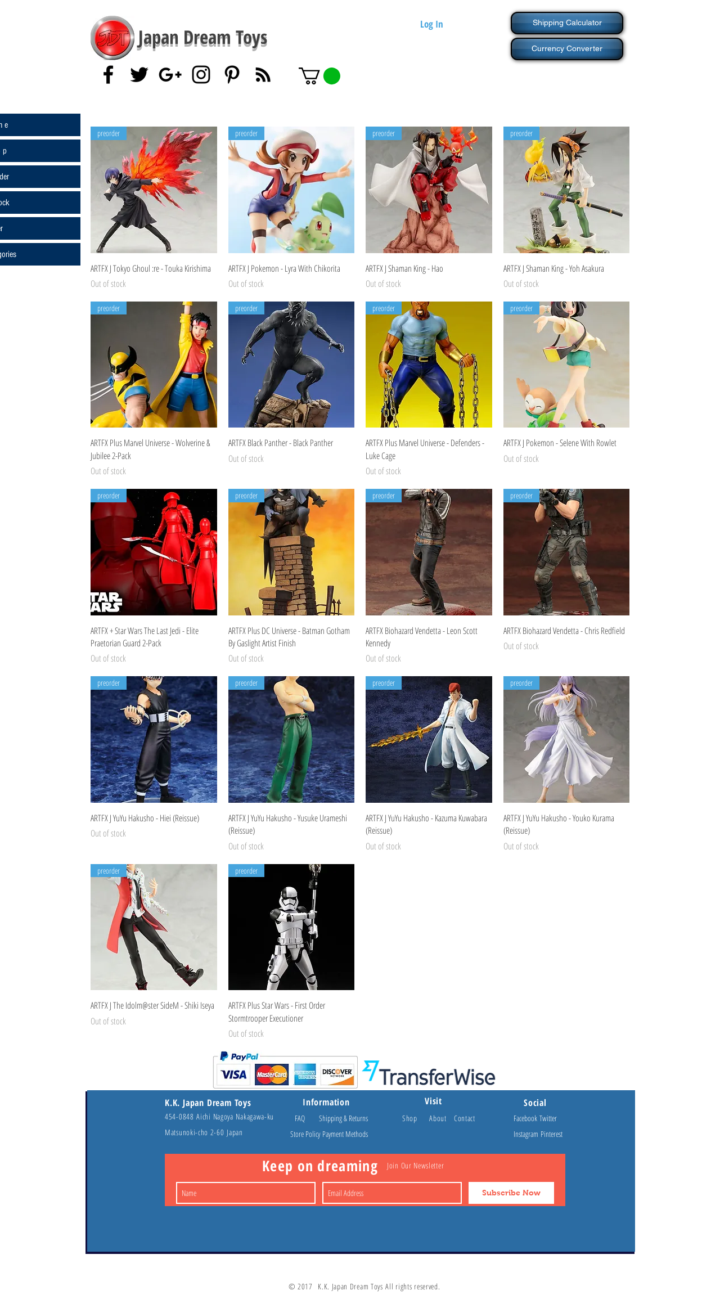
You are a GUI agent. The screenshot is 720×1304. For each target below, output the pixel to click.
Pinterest (551, 1133)
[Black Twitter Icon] (139, 74)
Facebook (526, 1118)
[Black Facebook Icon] (108, 74)
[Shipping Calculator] (567, 23)
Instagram (527, 1133)
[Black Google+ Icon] (170, 74)
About (441, 1118)
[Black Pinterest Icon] (232, 74)
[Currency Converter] (567, 49)
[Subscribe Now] (511, 1193)
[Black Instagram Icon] (201, 74)
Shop (415, 1118)
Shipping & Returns (343, 1118)
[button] (319, 76)
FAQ (305, 1118)
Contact (464, 1118)
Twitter (548, 1118)
